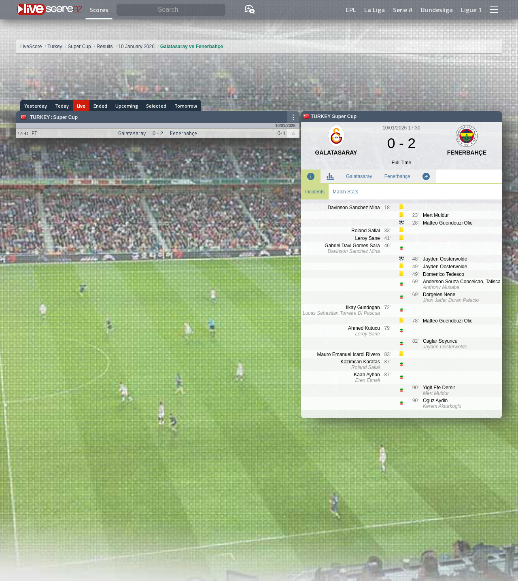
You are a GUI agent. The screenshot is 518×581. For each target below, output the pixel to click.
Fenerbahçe (397, 176)
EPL (351, 10)
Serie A (403, 10)
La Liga (374, 10)
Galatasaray (359, 176)
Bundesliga (437, 10)
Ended (100, 106)
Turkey (40, 117)
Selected (156, 106)
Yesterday (35, 106)
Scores (98, 10)
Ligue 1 (471, 10)
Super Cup (65, 117)
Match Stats (345, 192)
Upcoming (126, 106)
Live (81, 106)
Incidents (315, 192)
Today (62, 106)
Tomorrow (185, 106)
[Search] (171, 10)
